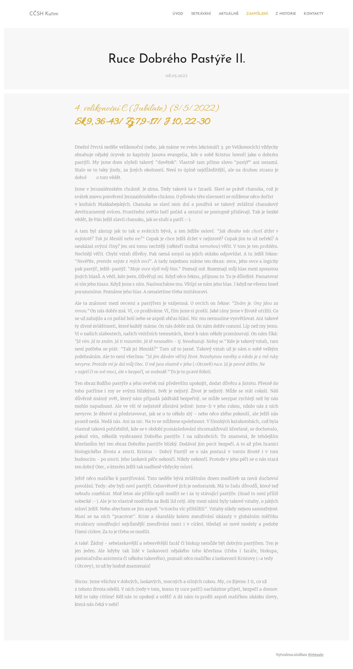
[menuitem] (165, 14)
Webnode (316, 655)
